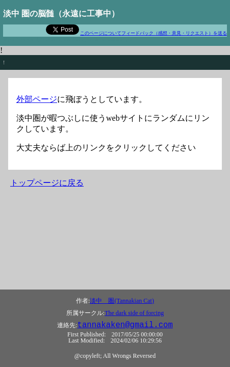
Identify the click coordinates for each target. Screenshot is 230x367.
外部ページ (36, 99)
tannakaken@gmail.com (125, 325)
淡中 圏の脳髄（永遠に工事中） (61, 13)
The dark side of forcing (134, 313)
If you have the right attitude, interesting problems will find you (68, 39)
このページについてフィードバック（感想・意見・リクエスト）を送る (153, 33)
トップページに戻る (47, 182)
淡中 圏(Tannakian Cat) (122, 300)
